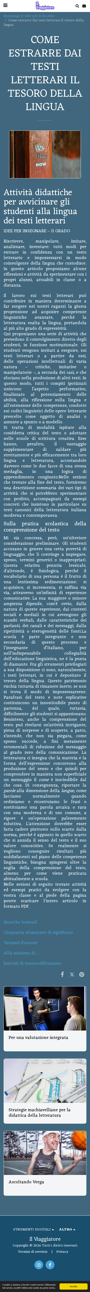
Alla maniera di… (21, 953)
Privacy (62, 1252)
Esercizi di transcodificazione (32, 964)
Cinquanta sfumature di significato (38, 933)
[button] (77, 5)
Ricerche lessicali (20, 922)
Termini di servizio (33, 1252)
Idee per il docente (39, 16)
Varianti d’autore (20, 943)
